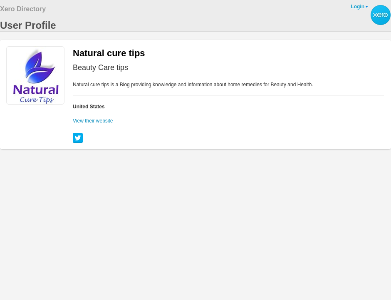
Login (357, 7)
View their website (93, 121)
